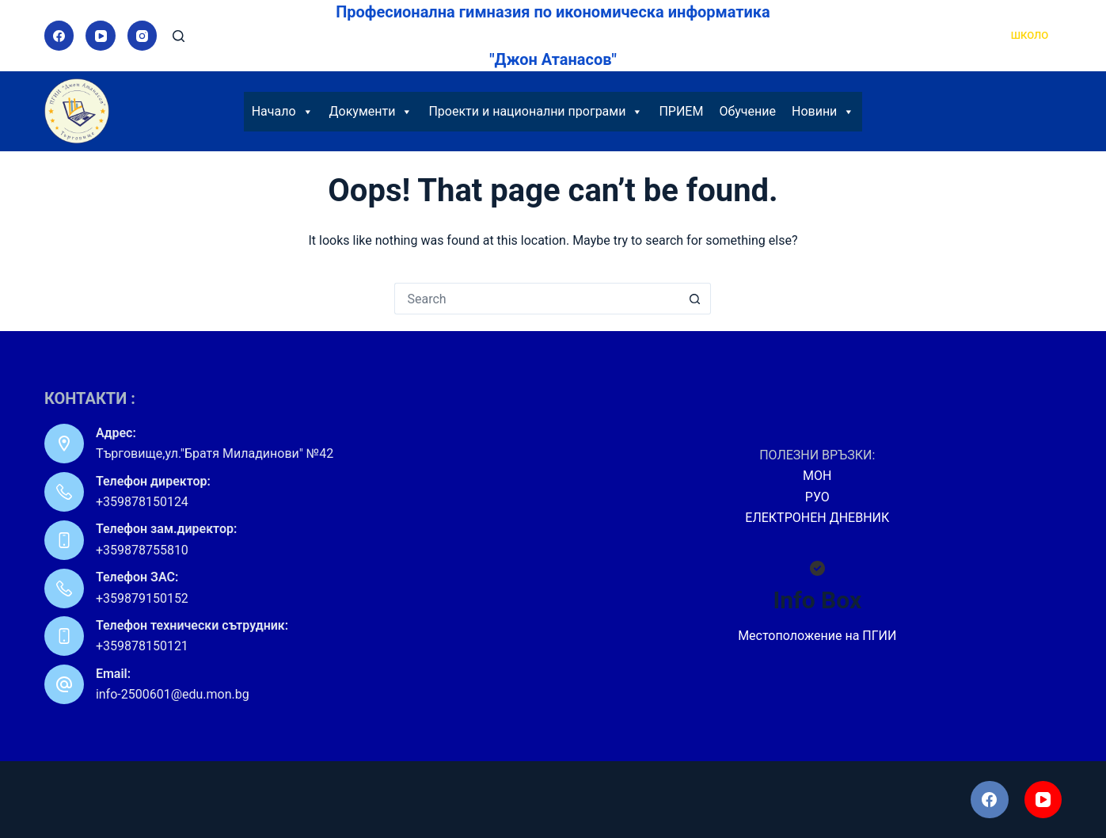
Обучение (747, 111)
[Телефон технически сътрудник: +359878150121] (64, 636)
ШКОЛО (1029, 35)
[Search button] (695, 298)
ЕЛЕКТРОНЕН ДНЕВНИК (817, 517)
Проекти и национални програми (535, 111)
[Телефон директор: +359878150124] (64, 492)
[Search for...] (536, 298)
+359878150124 (142, 501)
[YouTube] (101, 36)
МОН (817, 475)
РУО (817, 497)
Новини (823, 111)
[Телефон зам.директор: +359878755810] (64, 540)
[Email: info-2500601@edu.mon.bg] (64, 684)
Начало (283, 111)
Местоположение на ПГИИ (817, 635)
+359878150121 (142, 645)
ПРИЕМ (681, 111)
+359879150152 (142, 598)
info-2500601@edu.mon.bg (172, 694)
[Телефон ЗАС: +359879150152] (64, 588)
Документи (371, 111)
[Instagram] (142, 36)
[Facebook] (59, 36)
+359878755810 (142, 550)
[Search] (178, 36)
